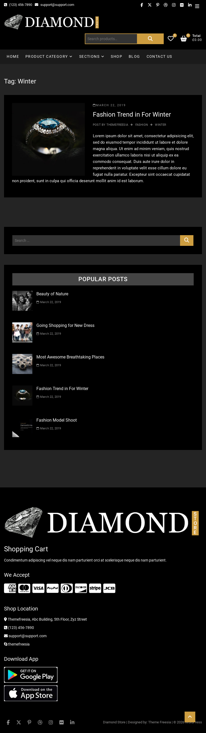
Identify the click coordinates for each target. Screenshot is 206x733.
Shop (116, 56)
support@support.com (54, 5)
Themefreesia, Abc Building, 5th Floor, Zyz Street (45, 619)
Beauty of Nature (52, 293)
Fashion (141, 125)
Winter (160, 125)
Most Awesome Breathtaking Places (70, 357)
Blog (134, 56)
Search (150, 38)
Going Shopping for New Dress (65, 325)
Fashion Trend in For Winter (132, 114)
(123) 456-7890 (18, 5)
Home (13, 56)
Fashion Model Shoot (56, 420)
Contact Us (159, 56)
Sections (89, 56)
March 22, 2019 (109, 105)
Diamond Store (114, 722)
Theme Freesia (159, 722)
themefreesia (116, 125)
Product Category (46, 56)
